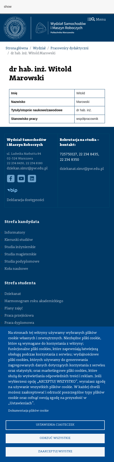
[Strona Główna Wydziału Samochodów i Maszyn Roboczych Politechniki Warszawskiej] (61, 27)
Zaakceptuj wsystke (55, 451)
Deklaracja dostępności (25, 200)
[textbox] (17, 28)
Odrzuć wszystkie (55, 438)
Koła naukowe (16, 269)
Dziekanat (13, 294)
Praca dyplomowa (19, 323)
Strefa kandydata (22, 222)
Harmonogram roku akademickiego (34, 301)
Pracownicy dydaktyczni (69, 48)
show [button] (8, 6)
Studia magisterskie (20, 254)
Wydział (39, 48)
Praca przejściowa (19, 315)
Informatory (15, 233)
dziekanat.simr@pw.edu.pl (82, 169)
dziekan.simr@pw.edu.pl (27, 168)
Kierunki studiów (19, 240)
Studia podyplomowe (22, 261)
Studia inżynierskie (20, 247)
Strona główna (17, 48)
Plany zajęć (14, 308)
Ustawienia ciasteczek (55, 424)
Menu (97, 19)
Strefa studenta (20, 283)
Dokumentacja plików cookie (28, 410)
